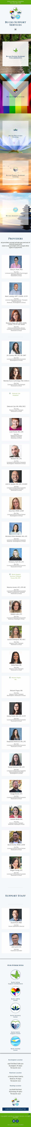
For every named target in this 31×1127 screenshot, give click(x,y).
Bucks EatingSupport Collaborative (15, 983)
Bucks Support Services (15, 23)
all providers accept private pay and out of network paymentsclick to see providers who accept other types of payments (15, 245)
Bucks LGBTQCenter (15, 999)
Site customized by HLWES (15, 1124)
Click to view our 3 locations (15, 1)
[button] (15, 29)
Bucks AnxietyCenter (15, 1049)
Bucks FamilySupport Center (15, 1032)
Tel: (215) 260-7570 (15, 3)
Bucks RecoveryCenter (15, 1016)
